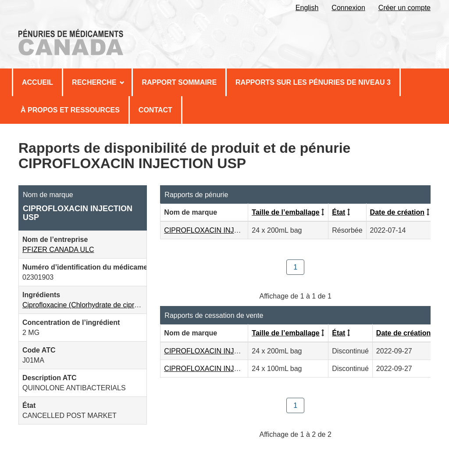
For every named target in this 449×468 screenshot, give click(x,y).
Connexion (348, 7)
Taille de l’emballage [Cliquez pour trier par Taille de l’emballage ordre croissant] (285, 212)
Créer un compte (404, 7)
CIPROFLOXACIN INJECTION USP (220, 230)
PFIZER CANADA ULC (58, 249)
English (307, 7)
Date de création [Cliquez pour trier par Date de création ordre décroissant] (397, 212)
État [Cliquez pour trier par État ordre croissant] (338, 212)
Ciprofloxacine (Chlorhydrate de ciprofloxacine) (95, 305)
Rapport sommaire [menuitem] (179, 82)
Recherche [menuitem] (98, 82)
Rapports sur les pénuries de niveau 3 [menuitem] (313, 82)
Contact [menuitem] (155, 110)
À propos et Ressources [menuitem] (70, 110)
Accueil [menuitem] (37, 82)
